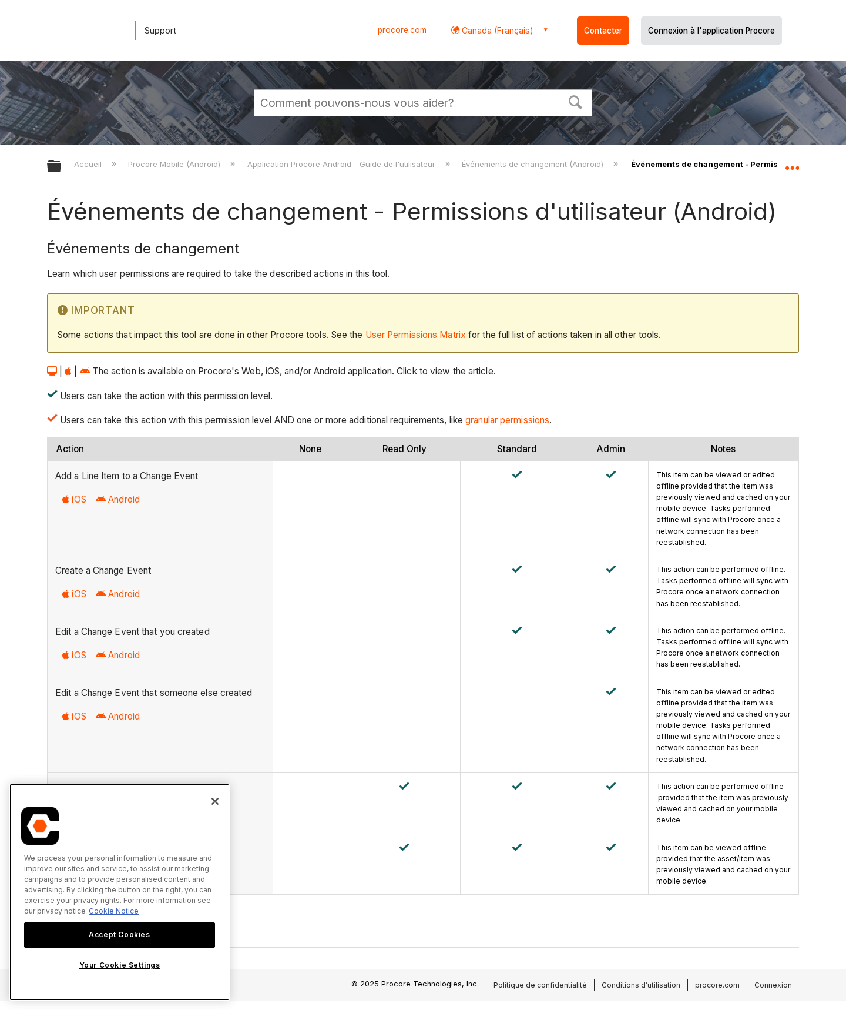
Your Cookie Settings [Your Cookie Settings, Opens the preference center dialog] (119, 965)
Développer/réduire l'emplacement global (792, 163)
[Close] (215, 801)
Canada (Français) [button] (496, 30)
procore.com (402, 30)
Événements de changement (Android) (534, 164)
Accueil (89, 164)
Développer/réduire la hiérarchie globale (61, 166)
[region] (119, 892)
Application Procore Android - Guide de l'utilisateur (342, 164)
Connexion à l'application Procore (711, 30)
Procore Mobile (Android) (175, 164)
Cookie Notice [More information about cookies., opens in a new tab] (114, 911)
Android (118, 499)
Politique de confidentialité (540, 985)
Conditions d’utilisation (641, 985)
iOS (74, 499)
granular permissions (507, 420)
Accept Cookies (119, 934)
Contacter (603, 30)
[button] (575, 101)
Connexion (773, 985)
